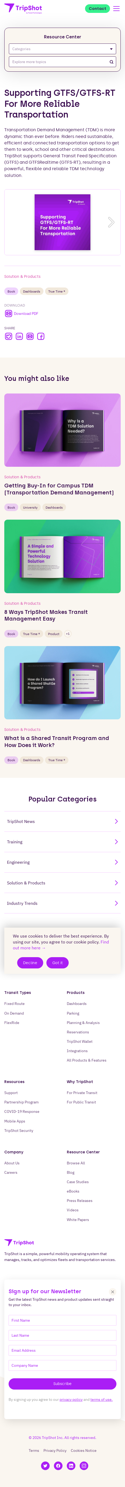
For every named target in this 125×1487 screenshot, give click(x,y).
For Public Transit (81, 1102)
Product (53, 634)
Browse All (76, 1162)
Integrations (77, 1050)
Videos (73, 1209)
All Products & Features (86, 1060)
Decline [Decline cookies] (30, 962)
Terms (34, 1450)
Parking (73, 1013)
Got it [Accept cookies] (57, 962)
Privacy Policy (55, 1450)
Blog (70, 1172)
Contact (97, 8)
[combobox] (62, 61)
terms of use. (101, 1399)
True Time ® (56, 291)
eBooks (73, 1191)
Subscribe (62, 1384)
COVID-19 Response (21, 1111)
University (30, 507)
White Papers (78, 1219)
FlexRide (11, 1022)
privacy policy (71, 1399)
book (11, 291)
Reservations (78, 1031)
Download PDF (21, 313)
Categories (62, 48)
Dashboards (31, 291)
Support (11, 1092)
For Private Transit (82, 1092)
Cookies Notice (84, 1450)
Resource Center (62, 36)
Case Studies (78, 1181)
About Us (12, 1162)
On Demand (14, 1013)
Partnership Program (21, 1102)
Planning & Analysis (83, 1022)
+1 (68, 634)
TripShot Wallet (80, 1041)
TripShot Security (18, 1130)
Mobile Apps (14, 1121)
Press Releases (80, 1200)
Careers (10, 1172)
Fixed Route (14, 1003)
